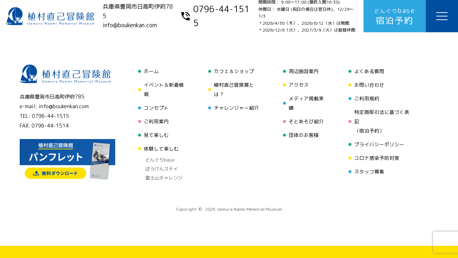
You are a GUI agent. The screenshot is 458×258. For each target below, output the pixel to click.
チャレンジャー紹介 (236, 107)
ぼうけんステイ (161, 169)
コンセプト (156, 107)
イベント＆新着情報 (164, 89)
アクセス (299, 84)
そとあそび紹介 (306, 121)
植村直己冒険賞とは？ (234, 89)
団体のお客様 (304, 135)
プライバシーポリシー (379, 144)
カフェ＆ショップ (234, 71)
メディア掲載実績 (306, 103)
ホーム (151, 71)
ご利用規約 (366, 98)
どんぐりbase (160, 160)
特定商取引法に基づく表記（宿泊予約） (381, 121)
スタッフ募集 (369, 171)
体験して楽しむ (161, 148)
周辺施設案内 (304, 71)
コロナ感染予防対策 (376, 157)
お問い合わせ (369, 84)
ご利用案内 (156, 121)
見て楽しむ (156, 135)
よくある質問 (369, 71)
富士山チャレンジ (163, 178)
